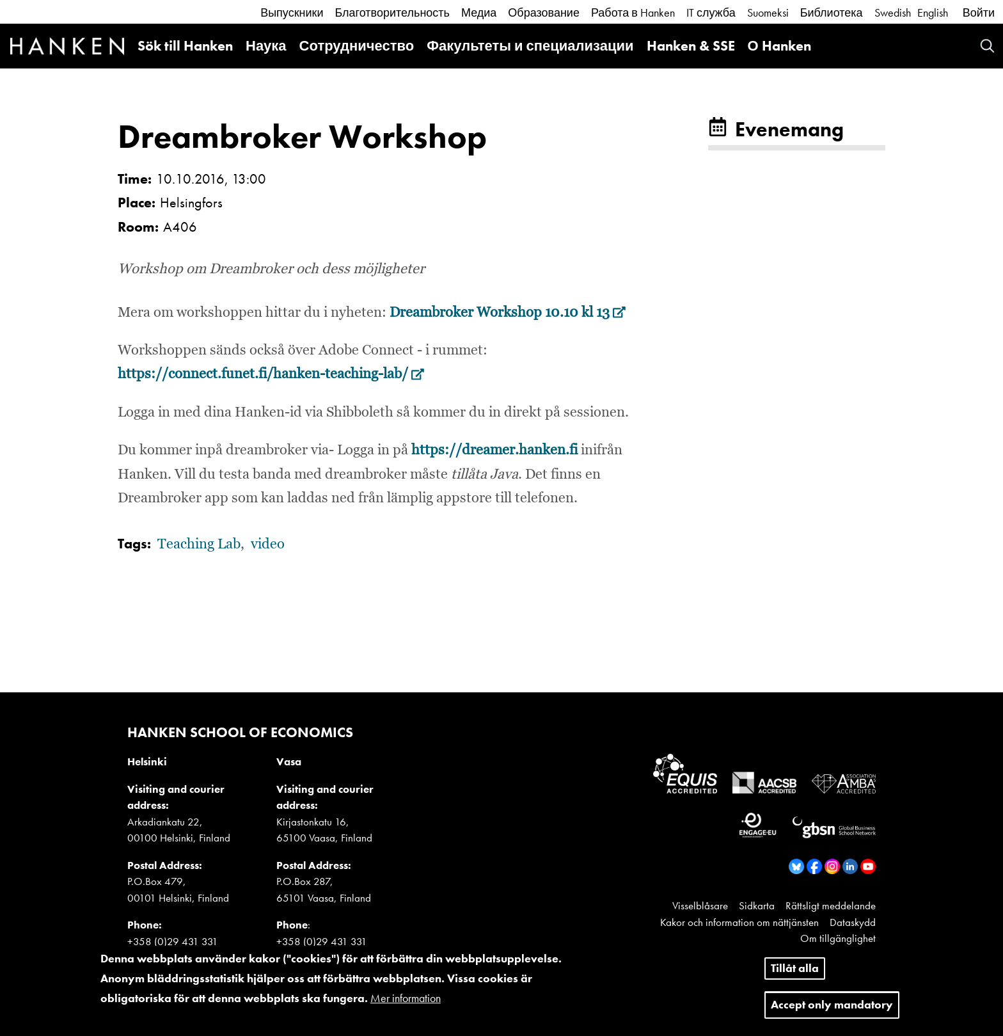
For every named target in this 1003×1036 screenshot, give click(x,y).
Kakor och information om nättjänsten (739, 922)
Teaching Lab (199, 545)
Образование (544, 12)
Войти (979, 12)
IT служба (711, 12)
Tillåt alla (795, 975)
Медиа (478, 12)
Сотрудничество (357, 45)
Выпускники (291, 12)
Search (987, 45)
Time (133, 179)
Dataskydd (853, 922)
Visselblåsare (700, 905)
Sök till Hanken (185, 45)
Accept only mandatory (832, 1011)
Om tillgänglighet (838, 938)
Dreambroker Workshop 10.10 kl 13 (508, 313)
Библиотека (831, 12)
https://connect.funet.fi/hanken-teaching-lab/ (271, 374)
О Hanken (779, 45)
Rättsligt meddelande (831, 905)
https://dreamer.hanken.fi (494, 450)
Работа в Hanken (633, 12)
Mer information (405, 1005)
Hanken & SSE (691, 45)
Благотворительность (392, 12)
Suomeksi (768, 12)
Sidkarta (757, 905)
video (268, 545)
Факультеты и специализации (530, 45)
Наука (266, 45)
